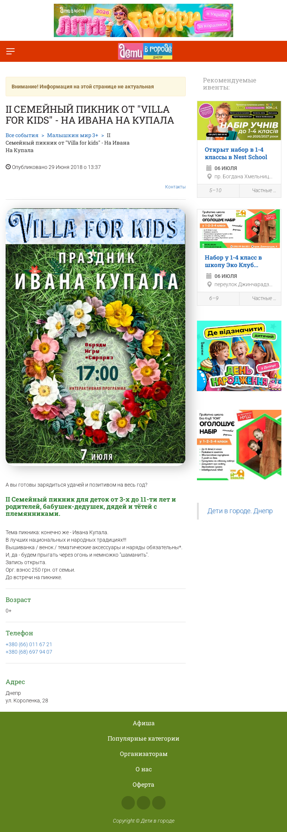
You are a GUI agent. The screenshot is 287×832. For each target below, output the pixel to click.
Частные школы (260, 191)
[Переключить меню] (10, 51)
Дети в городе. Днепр (240, 511)
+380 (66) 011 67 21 (29, 644)
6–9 (210, 299)
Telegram (159, 803)
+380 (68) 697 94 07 (29, 652)
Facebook (128, 803)
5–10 (211, 191)
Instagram (143, 803)
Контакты (175, 181)
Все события (22, 135)
